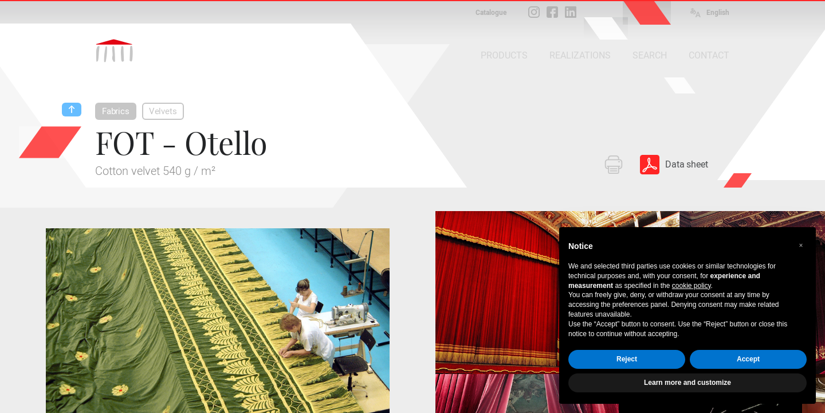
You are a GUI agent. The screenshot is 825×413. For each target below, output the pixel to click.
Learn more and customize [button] (687, 383)
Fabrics (115, 111)
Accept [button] (748, 359)
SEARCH (649, 55)
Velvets (163, 111)
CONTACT (709, 55)
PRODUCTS (504, 55)
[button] (801, 245)
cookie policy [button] (691, 286)
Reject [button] (626, 359)
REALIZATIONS (580, 55)
